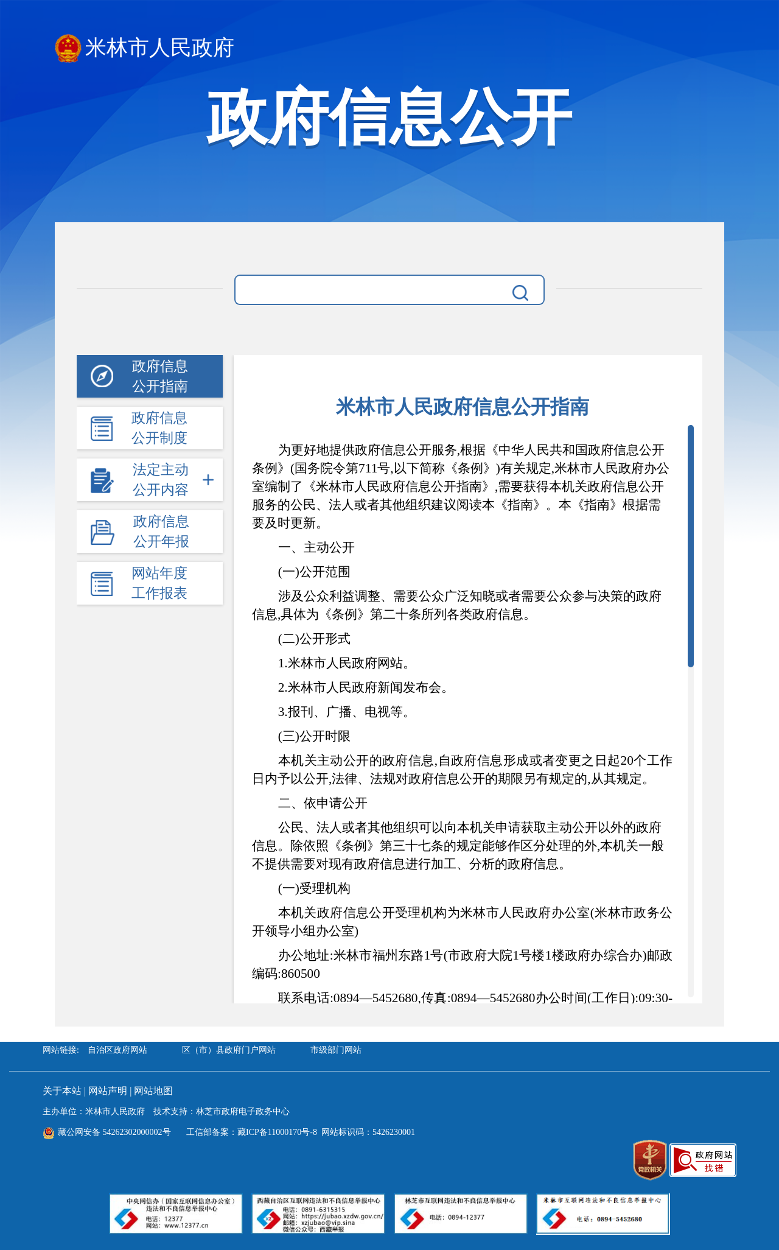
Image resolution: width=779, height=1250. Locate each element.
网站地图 (153, 1091)
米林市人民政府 (144, 48)
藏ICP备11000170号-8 (277, 1132)
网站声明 (107, 1091)
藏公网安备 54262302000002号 (107, 1132)
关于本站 (62, 1091)
